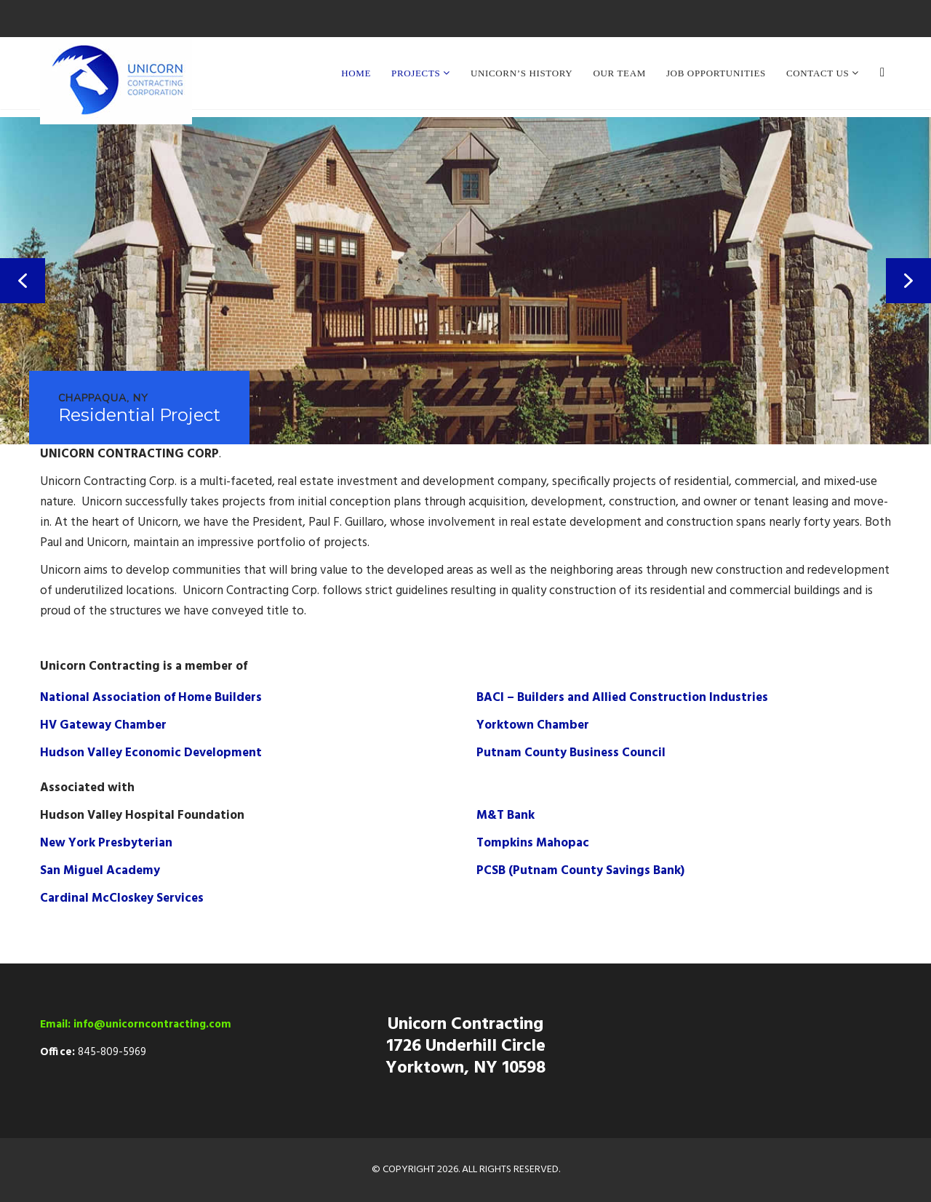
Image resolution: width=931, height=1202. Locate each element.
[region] (465, 280)
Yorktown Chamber (532, 725)
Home (356, 73)
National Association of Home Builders (151, 698)
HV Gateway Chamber (103, 725)
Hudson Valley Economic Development (151, 753)
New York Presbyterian (106, 843)
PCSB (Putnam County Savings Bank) (580, 871)
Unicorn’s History (521, 73)
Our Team (619, 73)
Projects (417, 73)
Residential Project (139, 415)
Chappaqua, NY (103, 399)
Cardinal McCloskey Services (122, 898)
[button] (22, 280)
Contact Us (819, 73)
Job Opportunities (716, 73)
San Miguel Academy (100, 871)
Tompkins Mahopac (532, 843)
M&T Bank (505, 815)
